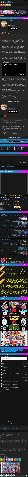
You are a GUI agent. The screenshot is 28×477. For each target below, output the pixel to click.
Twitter (9, 147)
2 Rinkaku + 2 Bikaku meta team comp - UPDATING (10, 243)
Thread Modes (25, 18)
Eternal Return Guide (15, 8)
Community (11, 6)
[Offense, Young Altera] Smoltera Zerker (8, 222)
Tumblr (9, 148)
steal (13, 349)
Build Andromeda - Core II (5, 218)
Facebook (3, 147)
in (9, 349)
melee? (21, 349)
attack (14, 351)
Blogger (23, 148)
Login (2, 4)
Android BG (14, 476)
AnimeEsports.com (3, 6)
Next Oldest (4, 139)
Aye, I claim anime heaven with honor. (11, 471)
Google (23, 149)
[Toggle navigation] (25, 2)
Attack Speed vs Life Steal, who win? (7, 239)
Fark (2, 149)
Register (8, 4)
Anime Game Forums (18, 6)
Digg (22, 147)
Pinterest (16, 148)
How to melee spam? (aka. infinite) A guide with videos (11, 236)
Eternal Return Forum (5, 8)
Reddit (16, 147)
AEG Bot (6, 367)
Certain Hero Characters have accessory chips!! (9, 234)
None (1, 245)
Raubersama (15, 258)
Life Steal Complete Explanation (7, 156)
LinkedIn (9, 149)
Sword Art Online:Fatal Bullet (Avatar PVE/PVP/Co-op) (11, 248)
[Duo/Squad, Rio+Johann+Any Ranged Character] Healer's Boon (12, 253)
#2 (25, 119)
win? (3, 349)
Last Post (2, 15)
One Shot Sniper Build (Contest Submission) (9, 220)
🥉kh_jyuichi (5, 204)
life (6, 351)
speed (3, 351)
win (6, 349)
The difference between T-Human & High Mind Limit (10, 229)
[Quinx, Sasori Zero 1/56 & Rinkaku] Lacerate (9, 215)
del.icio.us (3, 148)
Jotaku (20, 120)
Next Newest (9, 139)
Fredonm (4, 206)
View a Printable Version (5, 164)
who (17, 349)
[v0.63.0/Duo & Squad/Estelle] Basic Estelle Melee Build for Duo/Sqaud (12, 226)
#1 (25, 36)
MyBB (5, 476)
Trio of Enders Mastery (4, 231)
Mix (15, 149)
